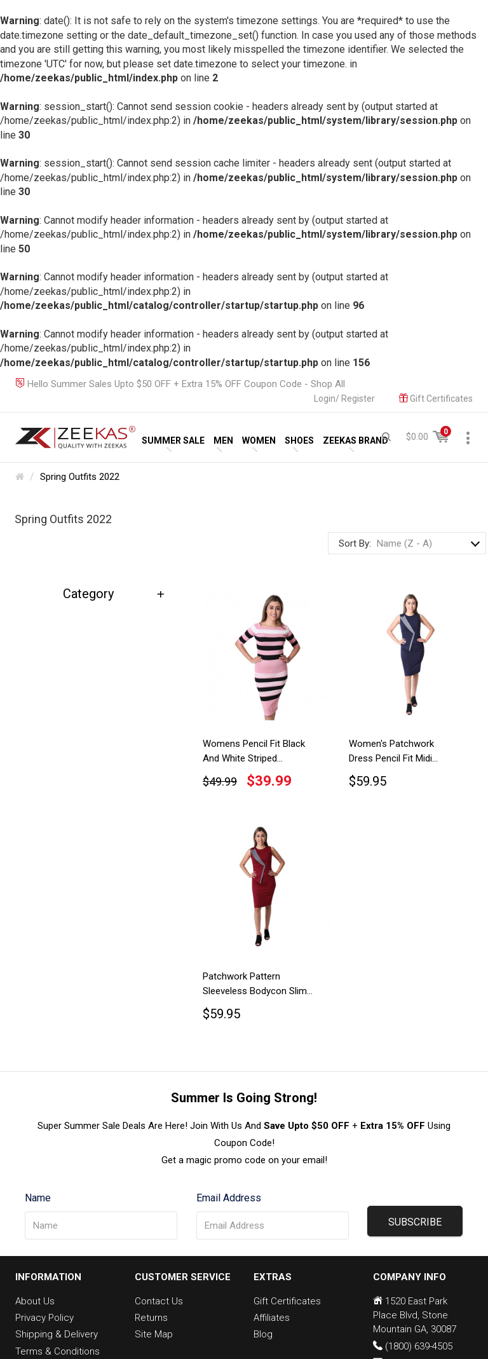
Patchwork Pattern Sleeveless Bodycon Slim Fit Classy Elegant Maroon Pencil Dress (257, 986)
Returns (151, 1317)
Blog (263, 1334)
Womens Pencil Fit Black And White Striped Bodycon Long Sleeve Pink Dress (258, 753)
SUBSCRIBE (415, 1222)
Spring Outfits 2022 (79, 476)
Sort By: (355, 543)
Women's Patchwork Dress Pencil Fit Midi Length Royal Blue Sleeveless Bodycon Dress (404, 753)
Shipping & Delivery (56, 1334)
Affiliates (272, 1317)
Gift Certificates (287, 1301)
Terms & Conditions (57, 1351)
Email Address (228, 1198)
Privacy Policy (44, 1317)
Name (38, 1198)
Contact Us (159, 1301)
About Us (35, 1301)
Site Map (154, 1334)
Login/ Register (344, 398)
